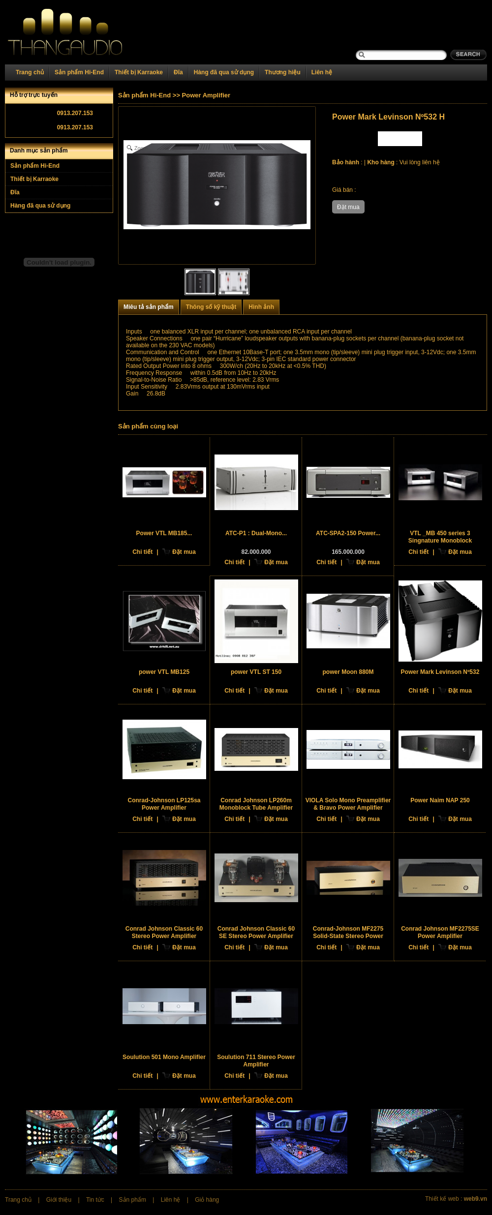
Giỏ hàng (207, 1199)
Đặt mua (184, 551)
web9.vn (475, 1198)
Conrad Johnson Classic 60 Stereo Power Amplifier (164, 932)
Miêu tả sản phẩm (148, 307)
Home (77, 32)
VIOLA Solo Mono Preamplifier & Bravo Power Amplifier (348, 804)
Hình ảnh (261, 307)
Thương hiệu (283, 72)
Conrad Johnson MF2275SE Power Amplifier (440, 932)
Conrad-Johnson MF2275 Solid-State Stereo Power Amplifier (348, 936)
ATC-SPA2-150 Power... (348, 533)
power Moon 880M (347, 671)
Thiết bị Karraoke (139, 72)
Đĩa (178, 72)
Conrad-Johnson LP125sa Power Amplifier (163, 804)
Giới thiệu (58, 1199)
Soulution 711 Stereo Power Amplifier (256, 1061)
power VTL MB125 (164, 671)
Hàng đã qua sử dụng (224, 72)
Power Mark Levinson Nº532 (440, 671)
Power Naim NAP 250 (440, 800)
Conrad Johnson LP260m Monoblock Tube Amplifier (256, 804)
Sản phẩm (132, 1199)
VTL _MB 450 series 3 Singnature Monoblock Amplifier (440, 540)
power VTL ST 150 (256, 671)
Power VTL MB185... (164, 533)
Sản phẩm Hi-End (79, 72)
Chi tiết (142, 551)
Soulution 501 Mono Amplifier (164, 1057)
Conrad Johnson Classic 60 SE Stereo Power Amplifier (256, 932)
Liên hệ (321, 72)
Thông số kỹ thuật (211, 307)
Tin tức (95, 1199)
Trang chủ (30, 72)
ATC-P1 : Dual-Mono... (256, 533)
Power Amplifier (206, 95)
